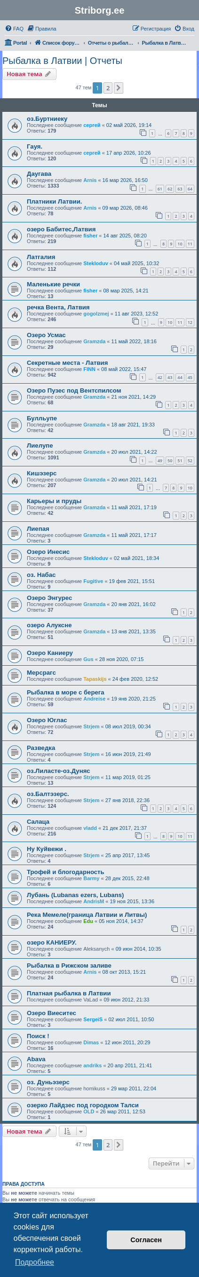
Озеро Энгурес (49, 597)
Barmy (91, 878)
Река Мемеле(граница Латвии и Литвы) (87, 914)
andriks (92, 1065)
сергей (91, 125)
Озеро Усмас (46, 335)
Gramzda (94, 341)
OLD (88, 1111)
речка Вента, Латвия (58, 307)
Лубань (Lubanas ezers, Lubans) (75, 895)
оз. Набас (41, 574)
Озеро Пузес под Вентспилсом (74, 390)
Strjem (91, 726)
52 (190, 460)
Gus (88, 659)
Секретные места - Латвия (67, 362)
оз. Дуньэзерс (48, 1082)
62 (169, 189)
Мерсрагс (41, 672)
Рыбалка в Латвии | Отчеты (62, 60)
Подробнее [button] (34, 1262)
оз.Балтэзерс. (48, 793)
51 (179, 460)
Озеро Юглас (47, 720)
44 (179, 377)
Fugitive (93, 581)
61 (160, 189)
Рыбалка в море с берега (65, 692)
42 (160, 377)
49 (160, 460)
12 (190, 322)
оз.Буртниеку (47, 118)
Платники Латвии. (54, 201)
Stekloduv (95, 263)
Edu (88, 921)
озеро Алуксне (49, 625)
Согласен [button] (146, 1240)
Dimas (91, 1042)
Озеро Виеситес (51, 1013)
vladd (90, 828)
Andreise (94, 699)
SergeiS (93, 1019)
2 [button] (108, 88)
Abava (36, 1059)
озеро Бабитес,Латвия (61, 229)
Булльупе (42, 418)
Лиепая (38, 528)
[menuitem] (14, 28)
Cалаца (38, 821)
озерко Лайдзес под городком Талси (83, 1105)
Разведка (41, 747)
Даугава (39, 173)
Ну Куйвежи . (46, 848)
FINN (89, 369)
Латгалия (41, 256)
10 (179, 244)
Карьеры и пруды (54, 500)
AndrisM (93, 901)
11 (190, 244)
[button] (118, 88)
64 (190, 189)
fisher (90, 235)
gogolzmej (96, 313)
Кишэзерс (41, 473)
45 (190, 377)
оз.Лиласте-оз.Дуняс (58, 770)
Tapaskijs (94, 679)
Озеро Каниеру (50, 652)
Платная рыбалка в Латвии (69, 993)
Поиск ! (38, 1036)
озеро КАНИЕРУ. (52, 942)
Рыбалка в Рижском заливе (69, 965)
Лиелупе (40, 445)
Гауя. (34, 146)
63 (179, 189)
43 (169, 377)
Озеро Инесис (48, 551)
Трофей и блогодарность (65, 871)
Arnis (89, 180)
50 (169, 460)
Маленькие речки (53, 284)
